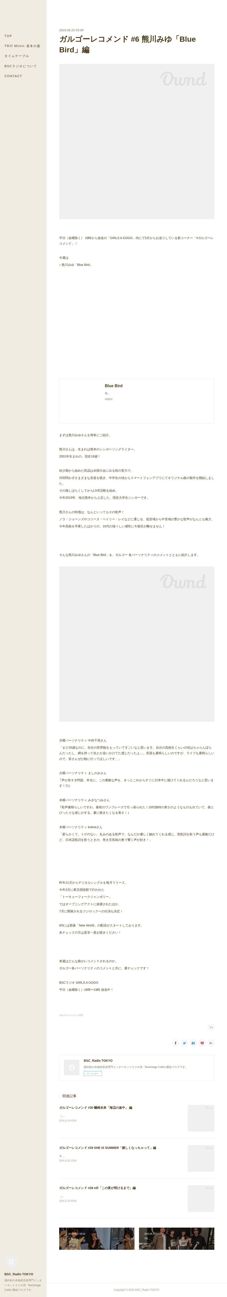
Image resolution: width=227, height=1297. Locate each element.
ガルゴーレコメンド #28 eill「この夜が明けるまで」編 (97, 1188)
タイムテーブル (16, 56)
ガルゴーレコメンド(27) (71, 1015)
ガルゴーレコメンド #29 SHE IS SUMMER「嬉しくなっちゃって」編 (107, 1148)
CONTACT (13, 76)
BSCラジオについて (20, 66)
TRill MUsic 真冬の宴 (22, 46)
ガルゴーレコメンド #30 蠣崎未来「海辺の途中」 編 (95, 1107)
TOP (8, 36)
